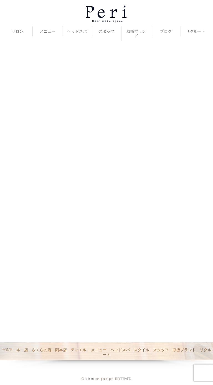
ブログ (166, 31)
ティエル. (79, 350)
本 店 (22, 350)
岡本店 (61, 350)
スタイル (141, 350)
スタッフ (106, 31)
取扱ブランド (136, 33)
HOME (7, 350)
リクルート (195, 31)
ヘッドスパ (77, 31)
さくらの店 (41, 350)
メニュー (47, 31)
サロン (17, 31)
